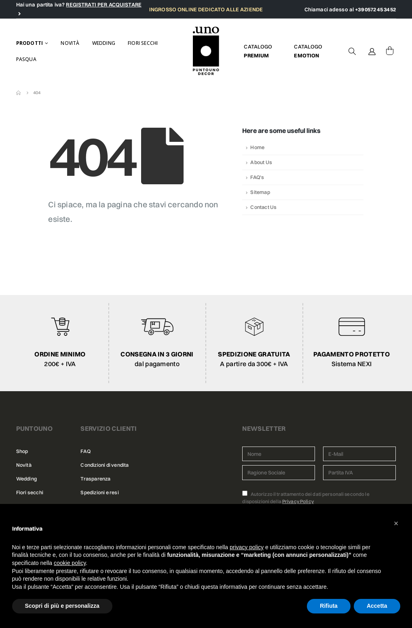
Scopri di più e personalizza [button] (62, 606)
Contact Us (263, 207)
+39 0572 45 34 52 (375, 9)
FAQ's (257, 177)
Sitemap (260, 192)
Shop (22, 451)
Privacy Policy (298, 501)
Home (257, 147)
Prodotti (29, 43)
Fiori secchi (143, 43)
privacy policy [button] (247, 547)
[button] (396, 523)
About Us (261, 162)
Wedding (103, 43)
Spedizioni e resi (99, 492)
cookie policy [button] (70, 563)
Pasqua (26, 59)
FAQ (85, 451)
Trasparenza (95, 479)
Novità (70, 43)
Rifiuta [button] (329, 606)
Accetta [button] (377, 606)
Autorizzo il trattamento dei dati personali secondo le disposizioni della (305, 497)
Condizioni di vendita (104, 465)
